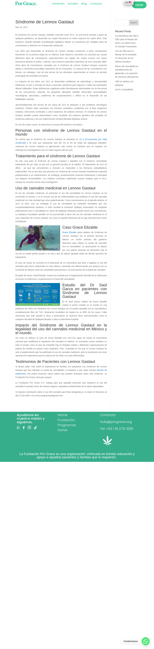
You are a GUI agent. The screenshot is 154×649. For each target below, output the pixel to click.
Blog (84, 4)
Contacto (96, 4)
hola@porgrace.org (116, 421)
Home (62, 415)
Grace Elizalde (69, 232)
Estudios (73, 4)
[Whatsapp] (146, 641)
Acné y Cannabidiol (124, 89)
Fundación (58, 4)
